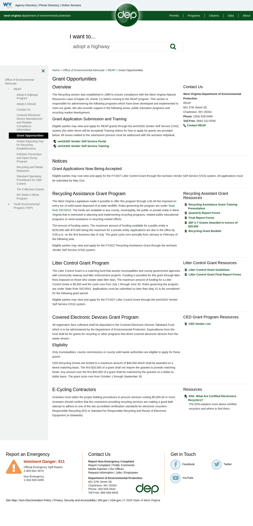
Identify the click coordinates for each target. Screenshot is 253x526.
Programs (194, 15)
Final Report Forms (208, 222)
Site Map (11, 518)
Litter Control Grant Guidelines (215, 278)
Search (172, 46)
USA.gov (115, 518)
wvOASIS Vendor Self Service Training (103, 150)
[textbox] (126, 46)
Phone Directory (49, 5)
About (246, 15)
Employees (131, 490)
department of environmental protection (37, 15)
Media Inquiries (97, 486)
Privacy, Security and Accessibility (75, 518)
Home (76, 70)
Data (231, 15)
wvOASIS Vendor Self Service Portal (102, 145)
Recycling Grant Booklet (211, 235)
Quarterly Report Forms (211, 217)
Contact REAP (203, 125)
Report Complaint (99, 483)
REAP (132, 70)
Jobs (119, 490)
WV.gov (103, 518)
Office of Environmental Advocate (104, 70)
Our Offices (117, 486)
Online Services (71, 5)
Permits (174, 15)
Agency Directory (26, 5)
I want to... (83, 37)
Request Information (101, 490)
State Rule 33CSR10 (110, 214)
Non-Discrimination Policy (35, 518)
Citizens (214, 15)
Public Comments (123, 483)
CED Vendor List (206, 337)
